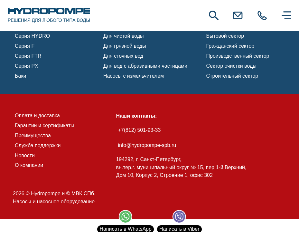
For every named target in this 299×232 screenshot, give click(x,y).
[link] (49, 15)
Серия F (24, 46)
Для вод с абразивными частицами (145, 66)
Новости (25, 155)
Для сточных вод (123, 56)
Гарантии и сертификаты (44, 125)
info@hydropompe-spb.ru (147, 145)
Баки (20, 76)
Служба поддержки (38, 145)
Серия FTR (28, 56)
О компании (29, 165)
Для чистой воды (123, 36)
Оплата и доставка (37, 115)
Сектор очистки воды (231, 66)
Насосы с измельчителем (133, 76)
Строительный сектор (232, 76)
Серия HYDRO (32, 36)
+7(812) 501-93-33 (139, 130)
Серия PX (26, 66)
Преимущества (33, 135)
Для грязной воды (124, 46)
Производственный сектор (237, 56)
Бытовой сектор (225, 36)
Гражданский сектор (230, 46)
